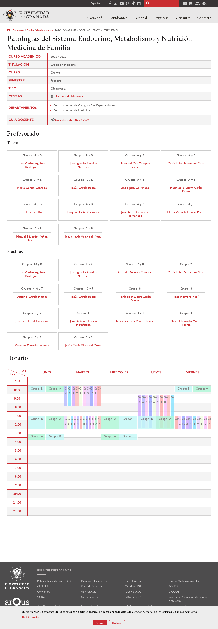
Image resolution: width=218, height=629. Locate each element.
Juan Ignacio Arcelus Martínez (83, 165)
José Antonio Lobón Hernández (134, 214)
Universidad (93, 18)
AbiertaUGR (88, 591)
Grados (30, 30)
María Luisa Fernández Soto (186, 163)
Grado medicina (44, 30)
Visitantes (182, 18)
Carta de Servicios (91, 586)
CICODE (174, 591)
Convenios (43, 591)
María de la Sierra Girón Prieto (186, 189)
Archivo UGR (133, 591)
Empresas (161, 18)
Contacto (204, 18)
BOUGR (173, 586)
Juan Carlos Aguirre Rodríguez (32, 165)
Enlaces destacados (54, 570)
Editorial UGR (133, 596)
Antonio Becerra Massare (135, 272)
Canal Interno (133, 581)
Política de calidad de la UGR (54, 581)
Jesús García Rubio (83, 188)
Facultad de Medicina (69, 96)
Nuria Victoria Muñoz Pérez (186, 212)
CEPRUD (42, 586)
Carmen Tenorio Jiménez (32, 345)
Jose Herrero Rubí (32, 212)
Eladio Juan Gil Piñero (134, 188)
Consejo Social (90, 596)
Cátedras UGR (133, 586)
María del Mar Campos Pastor (134, 165)
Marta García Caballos (32, 188)
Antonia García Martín (32, 296)
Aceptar (100, 622)
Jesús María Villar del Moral (83, 236)
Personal (140, 18)
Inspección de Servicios (182, 606)
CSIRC (41, 596)
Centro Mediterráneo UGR (185, 581)
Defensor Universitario (94, 581)
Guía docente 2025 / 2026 (72, 120)
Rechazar (117, 622)
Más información (30, 617)
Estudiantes (118, 18)
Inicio (9, 30)
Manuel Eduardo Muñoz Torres (32, 238)
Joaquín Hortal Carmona (83, 212)
